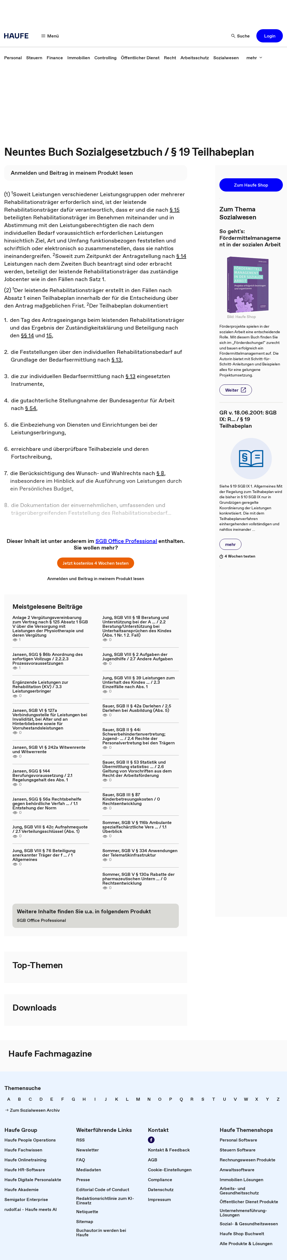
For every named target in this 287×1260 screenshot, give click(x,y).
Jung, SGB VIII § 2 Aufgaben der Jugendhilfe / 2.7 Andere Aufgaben (137, 656)
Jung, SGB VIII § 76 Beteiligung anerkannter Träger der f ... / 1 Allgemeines (43, 854)
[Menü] (50, 36)
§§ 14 (27, 335)
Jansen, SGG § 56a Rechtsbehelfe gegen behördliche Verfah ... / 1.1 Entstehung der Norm (46, 803)
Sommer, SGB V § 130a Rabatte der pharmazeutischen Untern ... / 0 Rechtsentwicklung (138, 878)
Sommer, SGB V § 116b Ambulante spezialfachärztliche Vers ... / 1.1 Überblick (137, 826)
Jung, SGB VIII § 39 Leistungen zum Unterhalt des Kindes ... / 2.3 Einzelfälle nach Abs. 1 (138, 682)
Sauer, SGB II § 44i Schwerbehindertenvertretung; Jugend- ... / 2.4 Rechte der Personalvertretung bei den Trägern (138, 736)
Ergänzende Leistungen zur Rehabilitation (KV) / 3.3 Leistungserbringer (40, 686)
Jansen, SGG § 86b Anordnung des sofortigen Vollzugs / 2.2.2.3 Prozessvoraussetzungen (47, 658)
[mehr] (254, 58)
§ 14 (181, 256)
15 (49, 335)
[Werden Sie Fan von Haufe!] (151, 1140)
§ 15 (175, 210)
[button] (269, 35)
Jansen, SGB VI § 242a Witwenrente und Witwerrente (49, 749)
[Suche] (240, 36)
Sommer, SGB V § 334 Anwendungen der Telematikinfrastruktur (139, 852)
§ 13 (116, 360)
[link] (13, 58)
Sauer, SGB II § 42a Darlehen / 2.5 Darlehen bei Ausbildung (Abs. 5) (136, 708)
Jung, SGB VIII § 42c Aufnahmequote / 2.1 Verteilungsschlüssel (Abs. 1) (50, 829)
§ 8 (160, 473)
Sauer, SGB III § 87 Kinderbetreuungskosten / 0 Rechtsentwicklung (131, 799)
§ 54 (30, 408)
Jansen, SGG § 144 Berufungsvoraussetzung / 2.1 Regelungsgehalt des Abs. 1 (42, 775)
